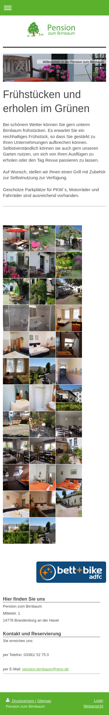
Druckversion (20, 701)
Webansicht (93, 706)
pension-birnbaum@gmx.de (45, 669)
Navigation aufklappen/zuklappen (54, 7)
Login (98, 700)
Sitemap (44, 701)
